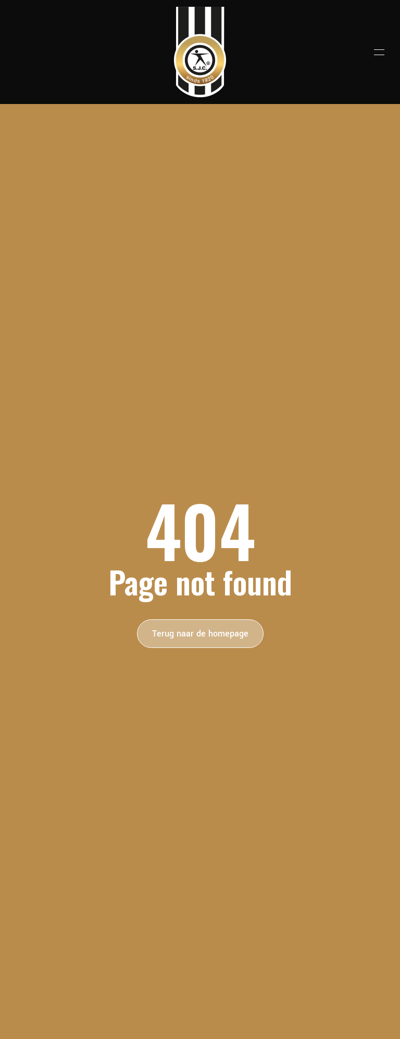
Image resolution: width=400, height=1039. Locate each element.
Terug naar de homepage (200, 634)
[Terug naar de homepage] (200, 52)
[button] (379, 52)
